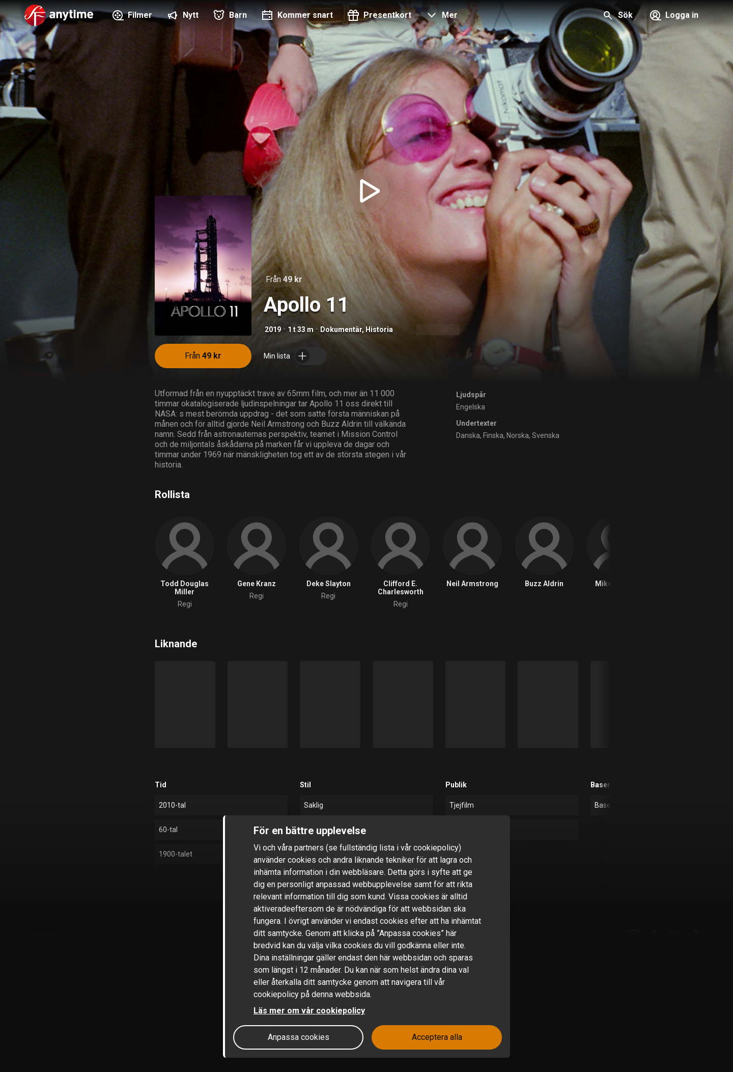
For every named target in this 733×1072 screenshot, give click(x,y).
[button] (440, 16)
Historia (379, 329)
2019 (273, 329)
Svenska (545, 435)
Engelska (470, 407)
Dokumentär (341, 329)
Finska (493, 435)
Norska (517, 435)
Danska (468, 435)
